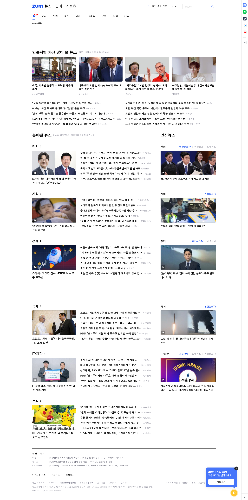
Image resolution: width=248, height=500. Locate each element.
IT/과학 (91, 16)
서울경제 (176, 94)
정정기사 (37, 453)
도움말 (123, 482)
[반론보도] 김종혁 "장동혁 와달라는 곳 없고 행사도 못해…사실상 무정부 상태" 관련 (86, 457)
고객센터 (113, 482)
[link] (245, 5)
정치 (43, 16)
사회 (55, 16)
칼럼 (115, 16)
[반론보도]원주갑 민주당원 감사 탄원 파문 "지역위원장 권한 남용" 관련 (81, 461)
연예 (58, 6)
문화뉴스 (129, 94)
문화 (104, 16)
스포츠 (71, 6)
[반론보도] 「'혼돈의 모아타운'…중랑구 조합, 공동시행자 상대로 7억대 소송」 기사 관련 (88, 465)
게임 (126, 16)
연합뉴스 (198, 146)
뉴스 (48, 6)
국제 (78, 16)
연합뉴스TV (185, 146)
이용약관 (52, 482)
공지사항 (101, 482)
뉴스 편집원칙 (38, 482)
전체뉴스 (55, 474)
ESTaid (37, 490)
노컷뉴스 (211, 146)
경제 (66, 16)
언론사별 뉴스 (39, 474)
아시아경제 (83, 94)
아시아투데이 (38, 94)
